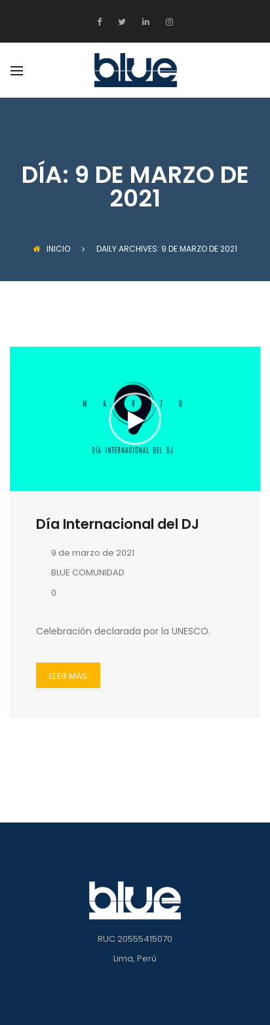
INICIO (51, 248)
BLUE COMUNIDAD (80, 572)
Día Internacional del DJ (117, 524)
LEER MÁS (68, 676)
